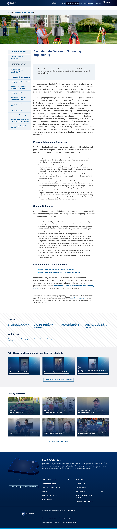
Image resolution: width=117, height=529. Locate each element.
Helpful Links (81, 491)
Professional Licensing (18, 115)
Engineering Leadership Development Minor (18, 98)
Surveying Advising (17, 110)
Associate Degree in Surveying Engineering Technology (18, 70)
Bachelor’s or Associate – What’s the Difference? (19, 87)
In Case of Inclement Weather (84, 496)
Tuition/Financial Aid (75, 7)
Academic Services (49, 495)
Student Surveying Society (43, 339)
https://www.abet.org (77, 298)
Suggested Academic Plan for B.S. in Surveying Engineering (70, 324)
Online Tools (81, 487)
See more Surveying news (58, 441)
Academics (53, 7)
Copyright (70, 518)
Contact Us (80, 483)
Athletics (80, 479)
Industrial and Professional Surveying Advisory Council (20, 120)
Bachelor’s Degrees (27, 12)
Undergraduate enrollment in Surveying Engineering (57, 269)
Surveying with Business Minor (19, 104)
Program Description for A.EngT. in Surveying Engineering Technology (45, 325)
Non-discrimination (52, 518)
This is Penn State (49, 479)
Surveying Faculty (17, 93)
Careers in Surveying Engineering (17, 57)
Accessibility (62, 518)
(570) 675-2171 (71, 510)
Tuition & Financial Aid (51, 488)
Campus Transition (93, 3)
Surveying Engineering (18, 52)
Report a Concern (71, 3)
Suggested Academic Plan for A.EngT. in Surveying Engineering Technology (96, 325)
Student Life (64, 7)
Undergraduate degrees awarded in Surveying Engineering (59, 272)
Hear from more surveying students (58, 379)
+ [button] (68, 479)
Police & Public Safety (84, 501)
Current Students (49, 484)
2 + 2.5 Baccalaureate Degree (20, 77)
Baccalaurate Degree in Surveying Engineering (18, 63)
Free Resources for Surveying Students (18, 339)
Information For (87, 7)
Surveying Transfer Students (20, 82)
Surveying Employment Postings (18, 126)
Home (10, 12)
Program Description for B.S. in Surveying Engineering (18, 324)
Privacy (43, 518)
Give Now (82, 3)
